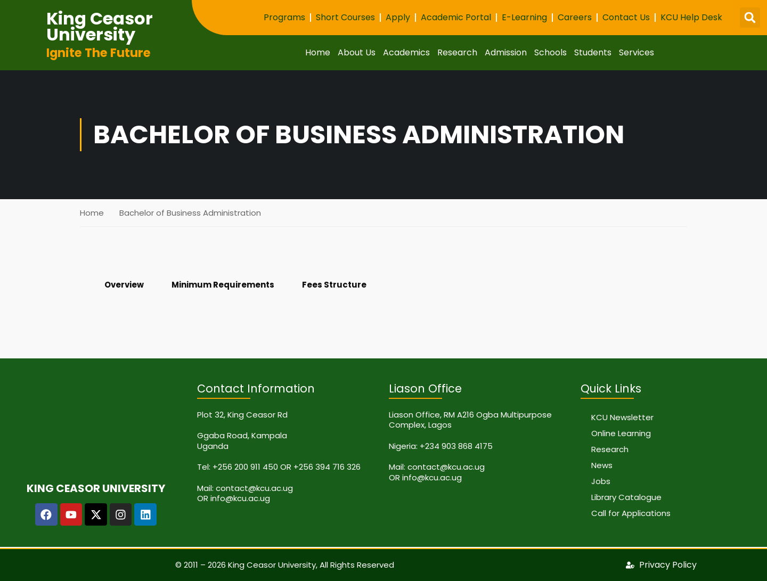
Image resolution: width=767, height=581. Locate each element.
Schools (550, 52)
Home (317, 52)
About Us (357, 52)
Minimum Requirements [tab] (223, 284)
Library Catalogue (626, 497)
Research (457, 52)
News (602, 465)
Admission (506, 52)
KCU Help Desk (691, 17)
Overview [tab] (124, 284)
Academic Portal (456, 17)
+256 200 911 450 (245, 466)
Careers (575, 17)
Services (636, 52)
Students (592, 52)
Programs (284, 17)
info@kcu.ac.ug (240, 498)
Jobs (600, 481)
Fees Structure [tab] (334, 284)
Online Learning (621, 433)
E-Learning (524, 17)
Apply (398, 17)
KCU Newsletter (622, 417)
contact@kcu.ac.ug (254, 488)
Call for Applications (631, 513)
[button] (750, 17)
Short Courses (345, 17)
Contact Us (626, 17)
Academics (406, 52)
